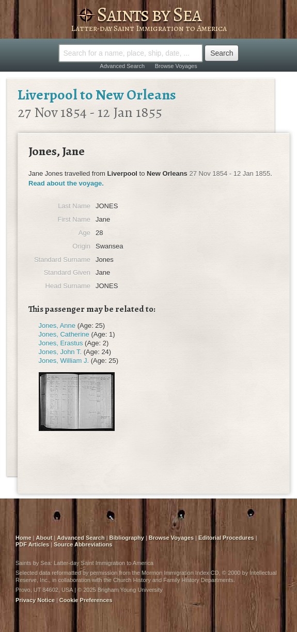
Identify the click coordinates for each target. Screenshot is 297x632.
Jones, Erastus (61, 343)
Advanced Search (122, 66)
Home (23, 538)
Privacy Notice (35, 600)
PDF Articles (32, 544)
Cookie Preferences (86, 600)
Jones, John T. (60, 352)
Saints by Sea (149, 14)
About (44, 538)
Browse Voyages (176, 66)
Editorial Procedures (226, 538)
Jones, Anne (57, 325)
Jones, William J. (64, 360)
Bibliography (127, 538)
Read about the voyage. (66, 183)
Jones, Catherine (64, 334)
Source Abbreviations (83, 544)
